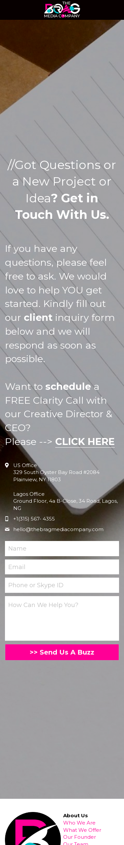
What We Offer (82, 830)
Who (69, 823)
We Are (85, 823)
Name (17, 548)
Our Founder (79, 837)
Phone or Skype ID (35, 585)
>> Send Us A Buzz (62, 652)
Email (16, 566)
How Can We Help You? (43, 605)
